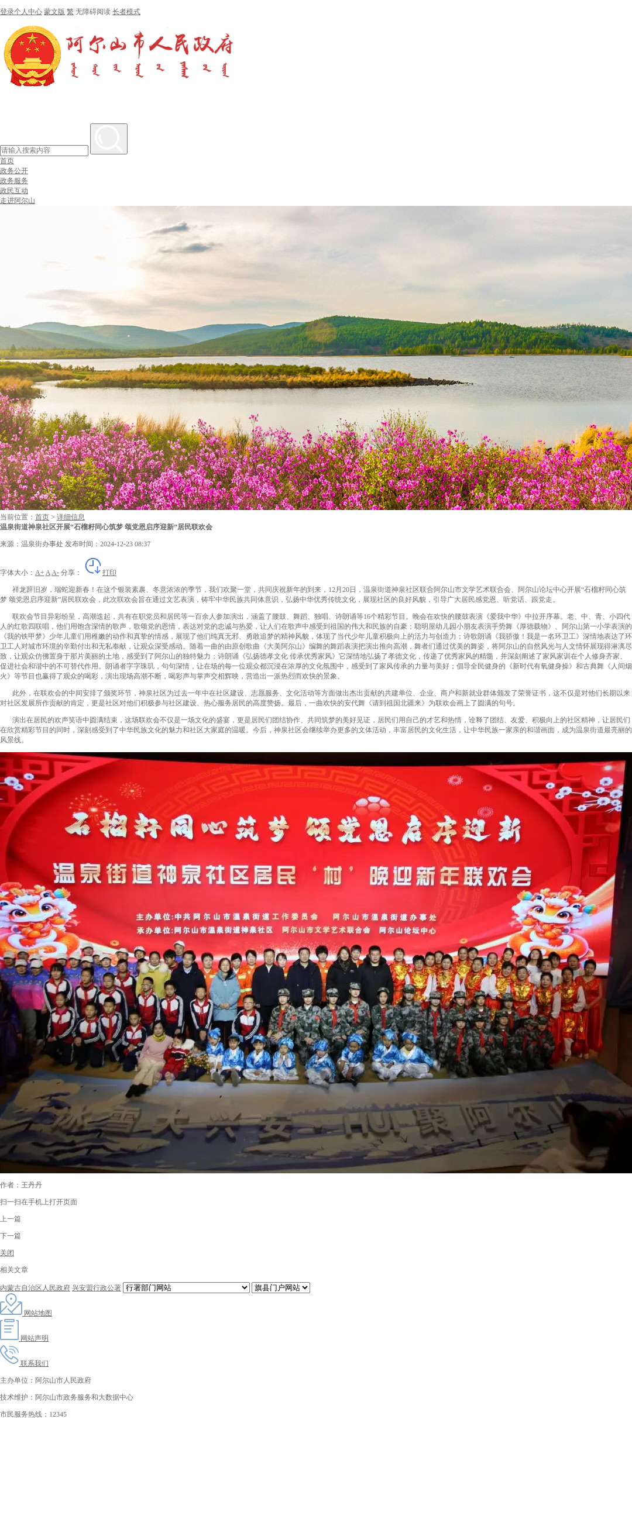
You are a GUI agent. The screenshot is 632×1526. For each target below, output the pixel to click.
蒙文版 (54, 12)
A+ (39, 573)
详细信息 (71, 517)
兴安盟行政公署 (96, 1288)
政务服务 (14, 181)
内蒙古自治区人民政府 (35, 1288)
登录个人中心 (21, 12)
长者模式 (126, 12)
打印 (100, 573)
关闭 (7, 1253)
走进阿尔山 (17, 201)
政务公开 (14, 171)
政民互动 (14, 191)
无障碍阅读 (93, 12)
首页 (7, 161)
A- (55, 573)
